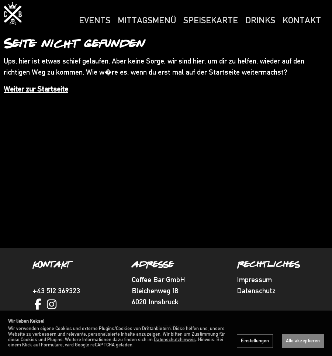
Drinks (260, 20)
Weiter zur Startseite (36, 103)
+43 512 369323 (56, 304)
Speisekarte (210, 20)
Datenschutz (256, 304)
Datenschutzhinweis (175, 339)
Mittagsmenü (147, 20)
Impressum (254, 293)
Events (94, 20)
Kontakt (302, 20)
